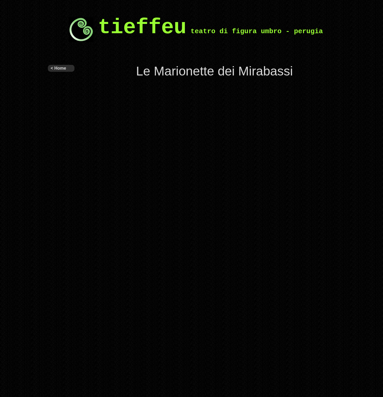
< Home (58, 68)
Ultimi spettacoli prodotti (57, 112)
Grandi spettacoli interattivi (57, 346)
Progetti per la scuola (61, 315)
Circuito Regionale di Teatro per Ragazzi (60, 231)
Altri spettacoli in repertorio (61, 140)
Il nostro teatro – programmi (58, 200)
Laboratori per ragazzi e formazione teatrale (61, 377)
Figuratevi (57, 284)
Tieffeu (54, 79)
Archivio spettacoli (57, 169)
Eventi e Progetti (55, 256)
